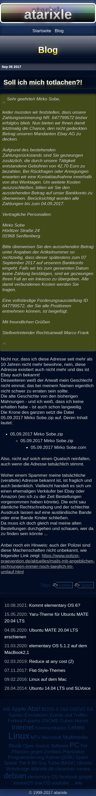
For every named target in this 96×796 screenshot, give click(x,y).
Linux (18, 736)
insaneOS (23, 783)
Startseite (42, 30)
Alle (78, 783)
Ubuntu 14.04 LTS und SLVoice (60, 688)
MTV (36, 737)
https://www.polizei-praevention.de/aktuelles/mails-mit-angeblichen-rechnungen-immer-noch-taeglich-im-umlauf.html (48, 563)
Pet (84, 745)
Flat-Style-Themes (47, 670)
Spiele (10, 763)
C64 (64, 709)
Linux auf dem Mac (48, 679)
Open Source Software (45, 745)
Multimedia (75, 737)
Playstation (73, 751)
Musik (15, 745)
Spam (86, 585)
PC (74, 745)
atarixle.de (42, 768)
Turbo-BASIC (62, 763)
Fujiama (32, 720)
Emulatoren (36, 715)
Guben (66, 720)
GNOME (50, 720)
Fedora (15, 720)
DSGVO (77, 709)
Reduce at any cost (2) (51, 661)
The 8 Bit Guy (32, 763)
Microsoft (52, 737)
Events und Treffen (68, 715)
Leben (65, 585)
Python (52, 757)
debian (15, 776)
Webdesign (18, 768)
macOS (42, 783)
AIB (6, 709)
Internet (23, 727)
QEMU (67, 757)
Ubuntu (84, 763)
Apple (19, 709)
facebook (68, 776)
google (85, 776)
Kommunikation (51, 727)
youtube (60, 783)
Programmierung (26, 757)
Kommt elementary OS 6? (54, 605)
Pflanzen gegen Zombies (36, 751)
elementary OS (42, 776)
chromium (65, 768)
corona (83, 768)
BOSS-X (50, 709)
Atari (33, 708)
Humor (81, 720)
